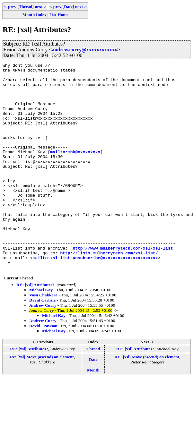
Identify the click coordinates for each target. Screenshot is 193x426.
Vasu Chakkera (43, 336)
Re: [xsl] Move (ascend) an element (42, 398)
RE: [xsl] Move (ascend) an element (146, 398)
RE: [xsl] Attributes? (35, 326)
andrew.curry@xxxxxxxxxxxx (84, 49)
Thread (25, 6)
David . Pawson (43, 367)
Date (68, 6)
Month (93, 411)
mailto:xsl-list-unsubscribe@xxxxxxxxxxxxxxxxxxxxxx (95, 297)
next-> (40, 6)
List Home (59, 14)
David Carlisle (42, 341)
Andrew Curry (43, 346)
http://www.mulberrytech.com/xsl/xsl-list (123, 285)
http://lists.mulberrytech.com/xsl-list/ (109, 291)
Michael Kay (41, 331)
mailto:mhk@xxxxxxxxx (75, 170)
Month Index (34, 14)
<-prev (10, 6)
